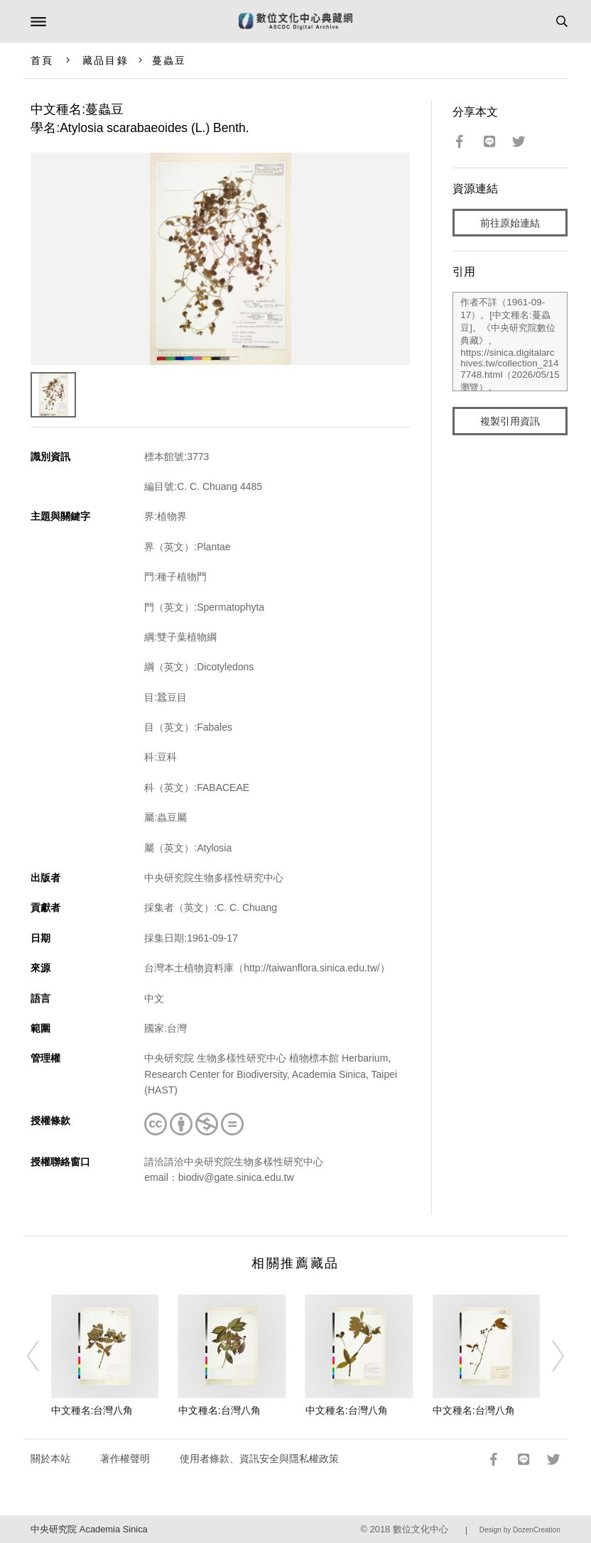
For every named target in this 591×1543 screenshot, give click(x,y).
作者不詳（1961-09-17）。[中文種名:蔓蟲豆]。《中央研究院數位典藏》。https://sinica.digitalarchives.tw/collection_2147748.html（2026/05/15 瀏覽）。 (509, 341)
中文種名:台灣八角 (92, 1410)
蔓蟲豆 (169, 60)
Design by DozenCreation (519, 1530)
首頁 (42, 60)
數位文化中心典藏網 (295, 21)
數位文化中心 (420, 1529)
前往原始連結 (510, 223)
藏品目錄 (105, 60)
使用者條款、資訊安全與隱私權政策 (259, 1458)
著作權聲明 (125, 1458)
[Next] (549, 1356)
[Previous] (41, 1356)
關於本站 (50, 1458)
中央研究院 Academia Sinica (89, 1529)
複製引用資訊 (510, 421)
